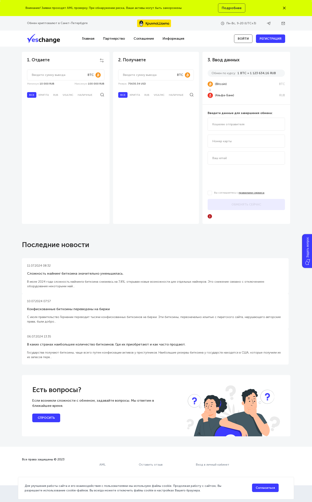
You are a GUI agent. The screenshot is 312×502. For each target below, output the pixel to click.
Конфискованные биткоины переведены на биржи (68, 309)
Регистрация (270, 39)
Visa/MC (68, 94)
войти (243, 39)
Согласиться (265, 488)
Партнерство (114, 38)
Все (31, 94)
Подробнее (232, 8)
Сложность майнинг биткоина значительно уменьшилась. (75, 273)
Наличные (85, 94)
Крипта (44, 94)
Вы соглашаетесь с (239, 192)
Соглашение (144, 38)
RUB (55, 94)
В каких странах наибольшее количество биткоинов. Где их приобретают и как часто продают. (106, 344)
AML (102, 464)
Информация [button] (173, 38)
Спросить (46, 418)
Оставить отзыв (151, 464)
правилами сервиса (251, 192)
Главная (88, 38)
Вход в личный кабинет (212, 464)
